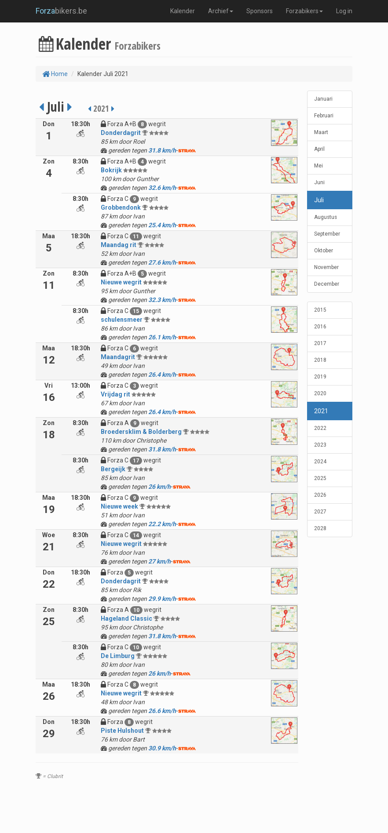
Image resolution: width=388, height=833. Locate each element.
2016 (320, 327)
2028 (320, 528)
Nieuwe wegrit (121, 282)
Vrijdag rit (115, 394)
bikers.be (61, 10)
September (327, 234)
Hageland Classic (126, 618)
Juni (319, 182)
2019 (320, 377)
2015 (320, 310)
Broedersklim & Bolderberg (141, 431)
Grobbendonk (121, 207)
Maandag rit (118, 244)
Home (55, 73)
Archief (220, 11)
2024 (320, 461)
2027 (320, 512)
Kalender (182, 11)
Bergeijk (113, 469)
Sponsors (259, 11)
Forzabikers (304, 11)
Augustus (325, 217)
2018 (320, 360)
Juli (319, 200)
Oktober (323, 250)
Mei (318, 166)
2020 (320, 393)
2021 (321, 411)
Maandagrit (118, 356)
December (326, 284)
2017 (320, 343)
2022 (320, 428)
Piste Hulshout (122, 730)
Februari (323, 116)
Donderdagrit (121, 132)
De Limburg (118, 655)
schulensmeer (122, 319)
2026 (320, 495)
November (326, 267)
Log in (344, 11)
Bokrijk (111, 170)
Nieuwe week (119, 506)
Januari (323, 99)
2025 (320, 478)
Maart (321, 132)
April (319, 149)
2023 (320, 445)
